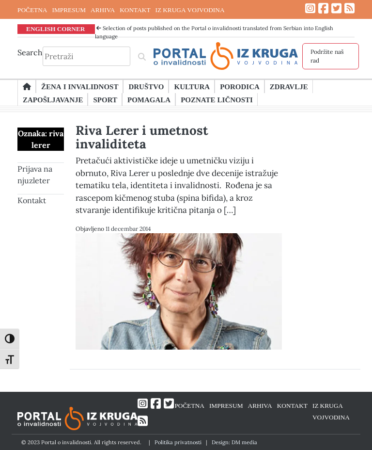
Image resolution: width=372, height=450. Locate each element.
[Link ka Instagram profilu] (310, 8)
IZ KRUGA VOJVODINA (190, 9)
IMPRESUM (69, 9)
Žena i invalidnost (79, 86)
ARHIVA (103, 9)
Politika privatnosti (178, 442)
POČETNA (32, 9)
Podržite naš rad (327, 56)
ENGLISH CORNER (55, 28)
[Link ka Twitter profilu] (336, 8)
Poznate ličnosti (217, 99)
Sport (105, 99)
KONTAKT (135, 9)
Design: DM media (234, 442)
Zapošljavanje (53, 99)
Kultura (192, 86)
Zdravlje (289, 86)
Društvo (146, 86)
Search (30, 52)
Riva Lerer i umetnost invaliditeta (142, 137)
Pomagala (148, 99)
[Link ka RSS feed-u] (349, 8)
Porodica (240, 86)
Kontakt (31, 200)
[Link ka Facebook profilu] (323, 8)
